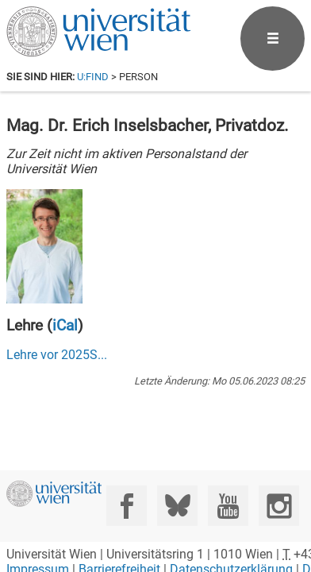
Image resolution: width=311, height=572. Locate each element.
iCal (65, 325)
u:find (93, 77)
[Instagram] (279, 505)
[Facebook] (126, 505)
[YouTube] (228, 505)
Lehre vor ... (56, 354)
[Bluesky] (177, 505)
